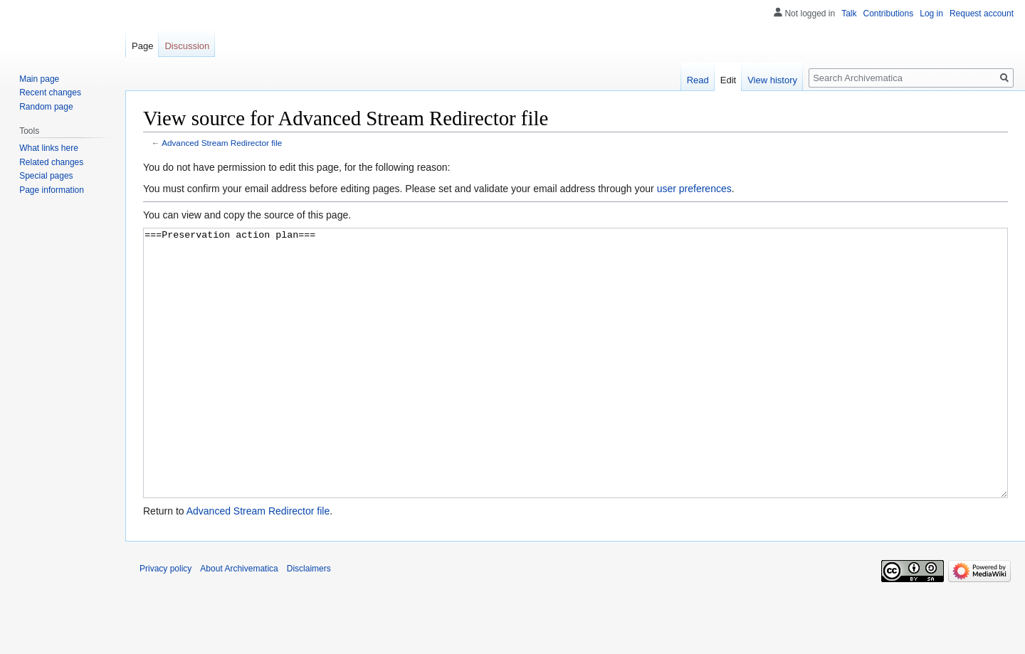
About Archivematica (239, 622)
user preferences (694, 188)
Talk (848, 14)
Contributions (888, 14)
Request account (982, 14)
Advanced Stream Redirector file (222, 142)
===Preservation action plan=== (575, 390)
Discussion (186, 46)
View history (772, 80)
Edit (728, 80)
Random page (46, 107)
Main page (39, 79)
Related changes (51, 162)
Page (142, 46)
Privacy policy (165, 622)
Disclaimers (309, 622)
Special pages (46, 176)
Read (698, 80)
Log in (931, 14)
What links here (48, 148)
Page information (51, 190)
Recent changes (50, 92)
